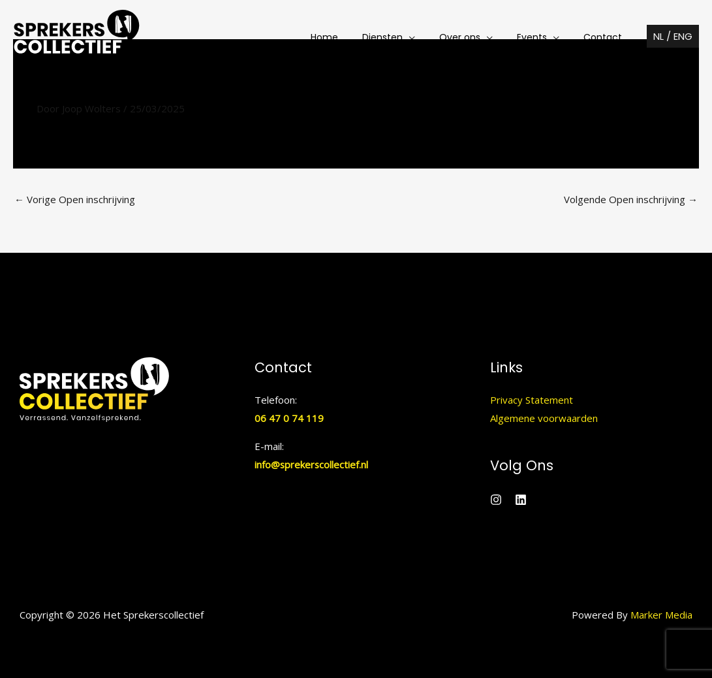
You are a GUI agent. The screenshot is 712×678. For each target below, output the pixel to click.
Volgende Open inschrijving (631, 199)
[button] (408, 37)
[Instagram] (496, 500)
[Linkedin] (521, 500)
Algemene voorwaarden (544, 418)
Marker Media (661, 614)
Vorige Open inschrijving (74, 199)
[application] (429, 37)
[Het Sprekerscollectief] (76, 35)
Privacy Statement (531, 399)
